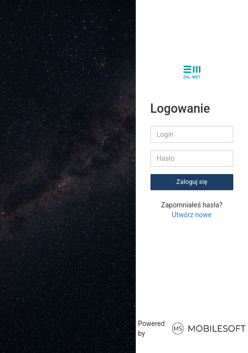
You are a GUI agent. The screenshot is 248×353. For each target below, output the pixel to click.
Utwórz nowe (192, 215)
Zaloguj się (191, 181)
